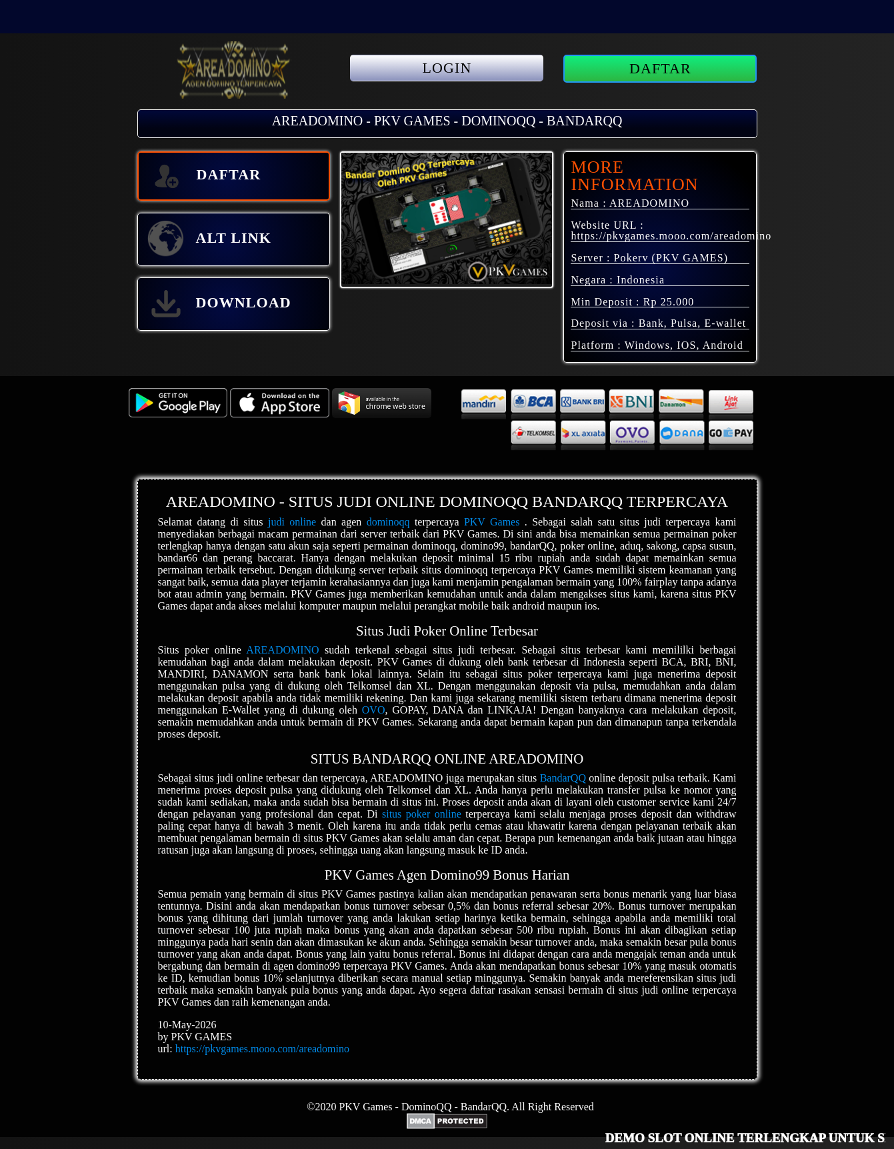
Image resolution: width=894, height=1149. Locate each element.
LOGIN (447, 67)
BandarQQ (563, 778)
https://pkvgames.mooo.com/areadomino (671, 235)
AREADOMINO (282, 650)
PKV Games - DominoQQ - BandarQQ (423, 1106)
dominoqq (388, 521)
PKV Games (492, 521)
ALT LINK (208, 239)
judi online (292, 521)
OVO (373, 710)
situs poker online (421, 814)
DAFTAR (660, 68)
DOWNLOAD (218, 304)
